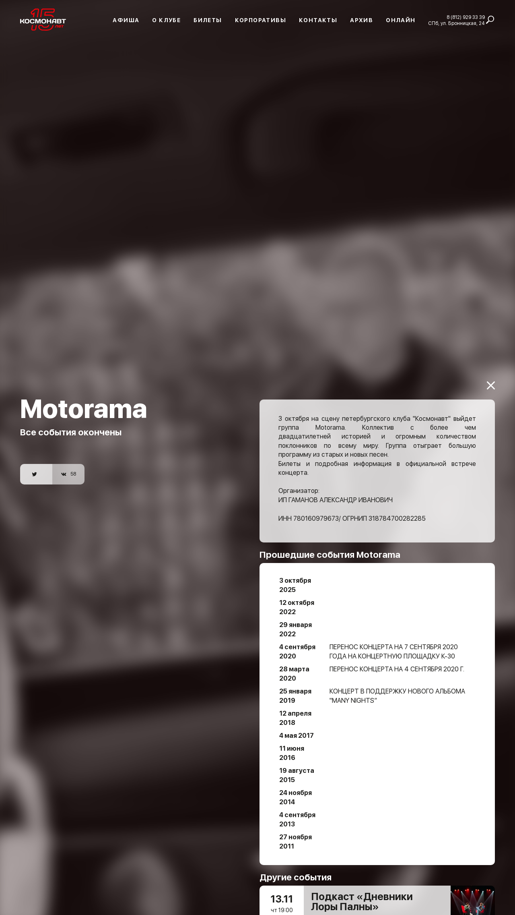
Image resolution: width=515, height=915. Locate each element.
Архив (361, 20)
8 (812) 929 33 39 (466, 17)
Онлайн (400, 20)
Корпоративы (260, 20)
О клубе (166, 20)
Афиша (126, 20)
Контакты (318, 20)
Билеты (208, 20)
